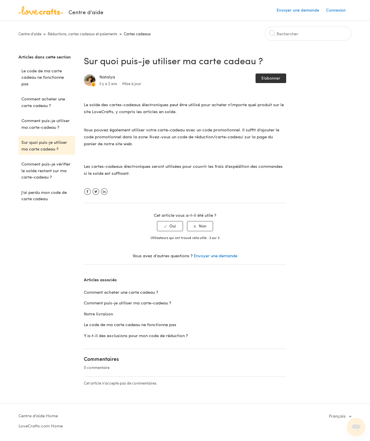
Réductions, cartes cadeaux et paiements (82, 33)
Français (338, 416)
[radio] (170, 226)
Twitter (95, 191)
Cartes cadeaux (137, 33)
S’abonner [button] (270, 78)
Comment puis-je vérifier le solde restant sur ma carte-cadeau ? (46, 170)
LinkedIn (104, 191)
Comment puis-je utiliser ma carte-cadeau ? (45, 123)
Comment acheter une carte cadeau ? (43, 102)
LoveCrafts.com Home (40, 426)
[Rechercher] (308, 34)
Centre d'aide (29, 33)
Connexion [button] (336, 10)
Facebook (87, 191)
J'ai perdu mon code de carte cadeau (44, 195)
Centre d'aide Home (38, 415)
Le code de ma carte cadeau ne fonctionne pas (42, 77)
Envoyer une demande (298, 10)
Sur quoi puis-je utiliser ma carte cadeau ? (44, 145)
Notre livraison (98, 314)
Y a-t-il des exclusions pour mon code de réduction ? (136, 335)
